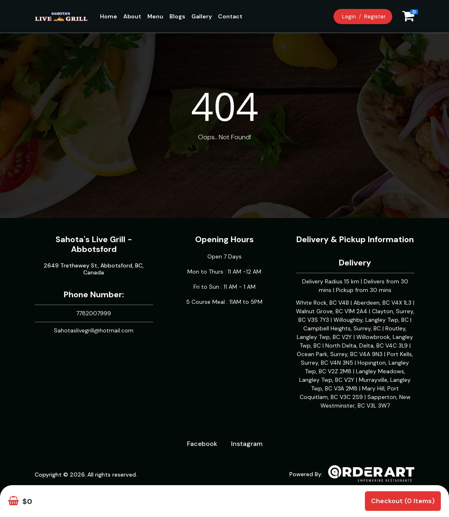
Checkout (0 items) (403, 501)
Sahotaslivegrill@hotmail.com (93, 330)
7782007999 (93, 313)
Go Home (224, 158)
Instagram (246, 443)
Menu (155, 16)
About (132, 16)
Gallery (201, 16)
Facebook (202, 443)
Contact (230, 16)
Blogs (177, 16)
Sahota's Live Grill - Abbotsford (94, 244)
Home (108, 16)
